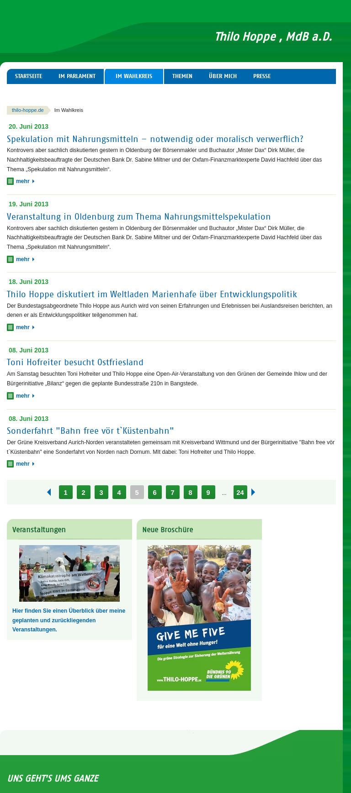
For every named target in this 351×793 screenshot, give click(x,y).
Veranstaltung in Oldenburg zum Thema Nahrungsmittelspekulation (139, 216)
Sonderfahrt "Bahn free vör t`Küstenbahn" (90, 430)
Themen (182, 76)
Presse (262, 76)
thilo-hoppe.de (28, 110)
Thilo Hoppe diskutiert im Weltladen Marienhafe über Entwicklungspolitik (152, 294)
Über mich (223, 76)
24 (240, 492)
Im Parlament (77, 76)
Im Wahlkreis (134, 76)
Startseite (28, 76)
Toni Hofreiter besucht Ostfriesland (75, 362)
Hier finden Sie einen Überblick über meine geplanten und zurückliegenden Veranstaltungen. (68, 620)
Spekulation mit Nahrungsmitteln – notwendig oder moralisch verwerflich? (155, 138)
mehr (25, 181)
